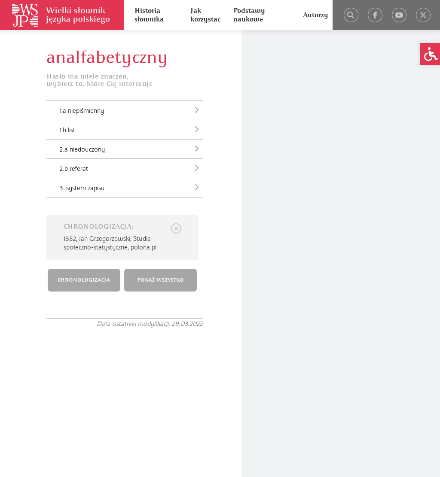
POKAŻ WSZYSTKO (160, 280)
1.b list (131, 129)
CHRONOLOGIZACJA (84, 280)
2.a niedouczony (131, 148)
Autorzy (315, 15)
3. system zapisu (131, 187)
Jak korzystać (205, 15)
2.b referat (131, 168)
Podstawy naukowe (249, 15)
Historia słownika (149, 15)
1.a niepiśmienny (131, 110)
